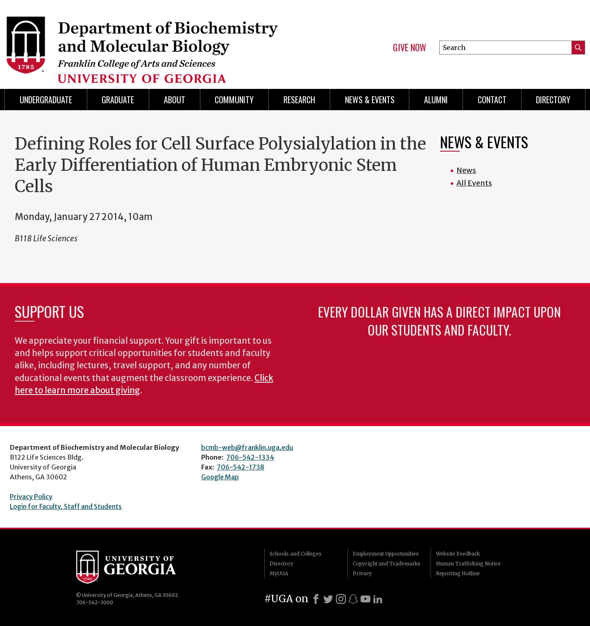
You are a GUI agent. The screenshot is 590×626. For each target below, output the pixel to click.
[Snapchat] (353, 599)
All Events (474, 183)
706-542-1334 (250, 457)
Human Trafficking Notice (468, 563)
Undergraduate (46, 99)
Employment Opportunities (386, 554)
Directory (553, 99)
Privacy (362, 573)
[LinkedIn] (378, 599)
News (466, 170)
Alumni (436, 99)
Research (299, 99)
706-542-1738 (240, 467)
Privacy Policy (31, 496)
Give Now (409, 47)
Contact (492, 99)
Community (234, 99)
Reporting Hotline (458, 573)
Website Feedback (458, 554)
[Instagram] (341, 599)
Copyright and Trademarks (386, 563)
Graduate (118, 99)
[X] (328, 599)
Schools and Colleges (296, 554)
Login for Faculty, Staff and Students (66, 506)
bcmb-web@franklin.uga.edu (247, 447)
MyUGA (279, 573)
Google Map (220, 477)
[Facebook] (316, 599)
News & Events (370, 99)
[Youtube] (365, 599)
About (174, 99)
